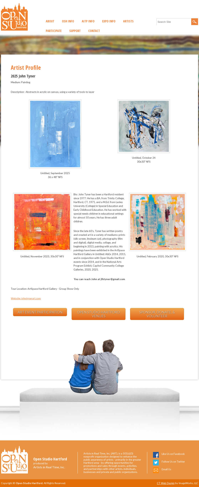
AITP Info (88, 21)
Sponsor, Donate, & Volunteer (157, 314)
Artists (128, 21)
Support (75, 31)
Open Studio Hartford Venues (98, 314)
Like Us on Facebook (173, 453)
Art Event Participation (40, 312)
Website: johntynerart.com (26, 298)
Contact (94, 31)
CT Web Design (166, 483)
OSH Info (68, 21)
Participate (54, 31)
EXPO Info (108, 21)
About (50, 21)
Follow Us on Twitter (173, 461)
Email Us (166, 469)
